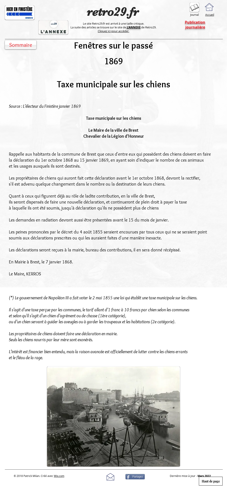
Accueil (209, 14)
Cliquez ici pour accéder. (113, 31)
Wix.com (59, 476)
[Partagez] (135, 476)
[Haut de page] (211, 481)
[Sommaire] (20, 44)
